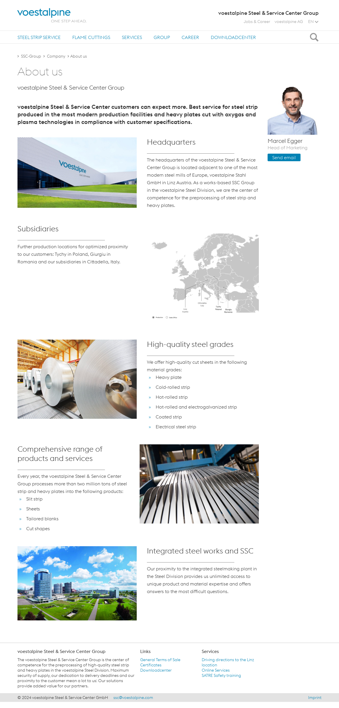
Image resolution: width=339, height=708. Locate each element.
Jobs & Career (257, 21)
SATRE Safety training (221, 675)
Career (190, 37)
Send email (284, 157)
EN (313, 21)
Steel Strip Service (39, 37)
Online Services (216, 670)
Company (56, 56)
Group (162, 37)
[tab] (39, 37)
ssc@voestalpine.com (133, 697)
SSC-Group (31, 56)
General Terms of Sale (160, 659)
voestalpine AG (289, 21)
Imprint (315, 697)
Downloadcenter (233, 37)
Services (132, 37)
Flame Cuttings (91, 37)
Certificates (150, 665)
